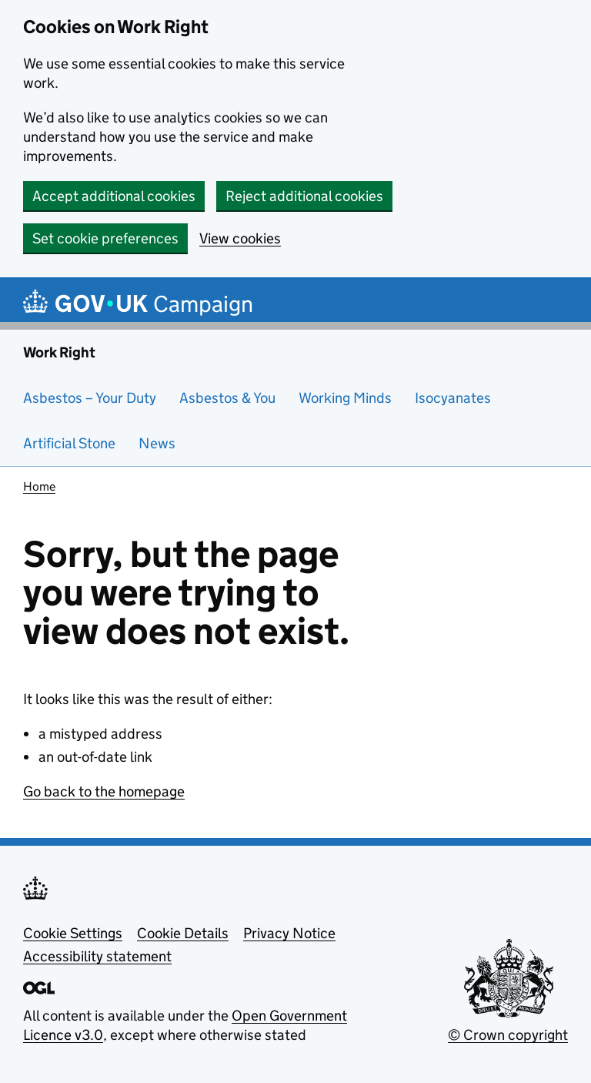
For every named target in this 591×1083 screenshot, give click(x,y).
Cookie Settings (72, 933)
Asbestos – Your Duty (89, 398)
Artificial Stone (69, 443)
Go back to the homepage (104, 791)
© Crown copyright (508, 1035)
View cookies (240, 238)
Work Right (59, 352)
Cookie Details (183, 933)
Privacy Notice (289, 933)
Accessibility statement (97, 956)
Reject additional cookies (304, 196)
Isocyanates (453, 398)
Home (39, 486)
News (157, 443)
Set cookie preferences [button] (105, 238)
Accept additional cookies (113, 196)
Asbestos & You (227, 398)
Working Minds (345, 398)
